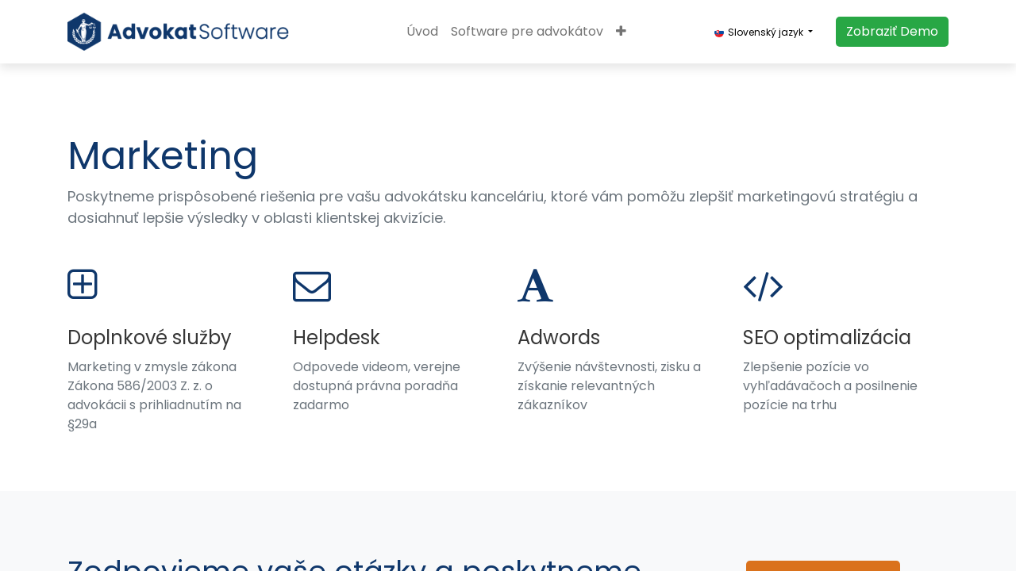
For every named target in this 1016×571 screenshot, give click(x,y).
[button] (621, 32)
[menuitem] (422, 32)
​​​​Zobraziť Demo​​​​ (892, 31)
